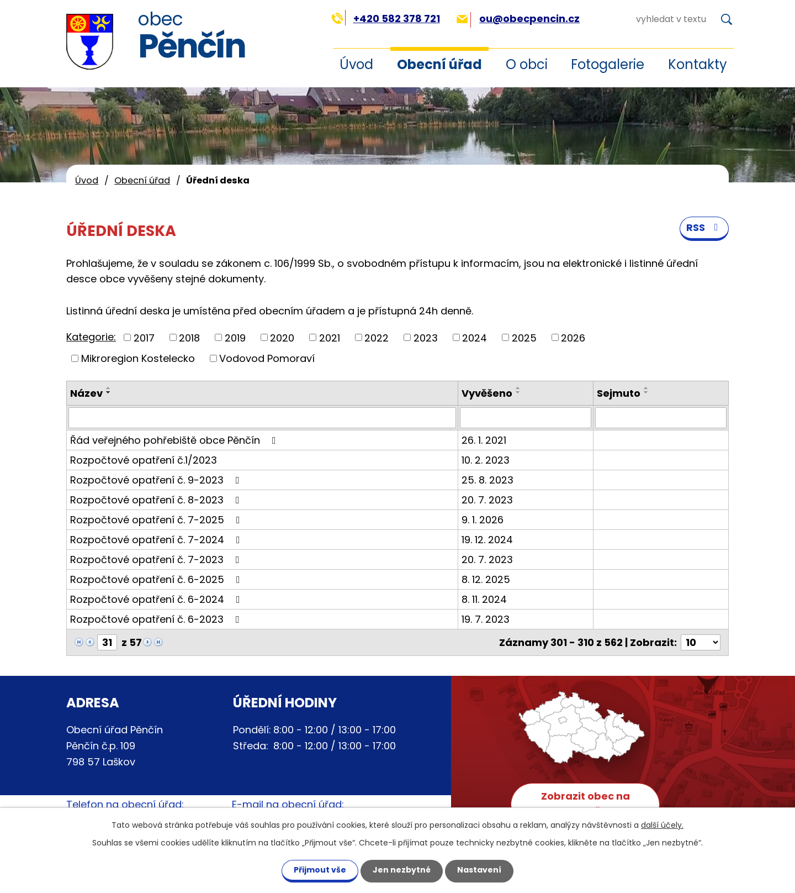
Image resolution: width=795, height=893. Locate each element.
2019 (235, 337)
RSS (704, 227)
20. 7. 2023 (487, 500)
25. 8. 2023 (487, 480)
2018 (189, 337)
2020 (282, 337)
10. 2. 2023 (486, 460)
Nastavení (479, 869)
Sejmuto (618, 393)
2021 (329, 337)
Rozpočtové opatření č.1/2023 (143, 460)
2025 (524, 337)
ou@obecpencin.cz (518, 18)
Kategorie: (91, 337)
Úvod (356, 64)
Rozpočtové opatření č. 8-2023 (157, 500)
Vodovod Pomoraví (267, 358)
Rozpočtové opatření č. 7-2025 (157, 520)
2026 (573, 337)
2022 (376, 337)
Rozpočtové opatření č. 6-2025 (157, 579)
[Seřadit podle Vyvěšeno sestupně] (518, 392)
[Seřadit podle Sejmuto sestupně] (646, 392)
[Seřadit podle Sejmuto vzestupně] (646, 388)
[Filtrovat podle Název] (262, 417)
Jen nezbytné (402, 869)
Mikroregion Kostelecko (138, 358)
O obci (527, 64)
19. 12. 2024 (487, 540)
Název (86, 393)
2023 (426, 337)
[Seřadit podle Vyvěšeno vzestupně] (518, 388)
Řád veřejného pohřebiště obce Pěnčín (175, 440)
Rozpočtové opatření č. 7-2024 (157, 540)
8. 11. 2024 (484, 599)
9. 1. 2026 (483, 520)
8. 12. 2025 (486, 579)
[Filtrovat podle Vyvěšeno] (525, 417)
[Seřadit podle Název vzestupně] (109, 388)
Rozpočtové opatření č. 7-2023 (157, 559)
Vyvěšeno (487, 393)
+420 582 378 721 (385, 18)
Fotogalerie (607, 64)
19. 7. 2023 (486, 619)
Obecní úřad (439, 64)
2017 (144, 337)
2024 (474, 337)
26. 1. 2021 (484, 440)
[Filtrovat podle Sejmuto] (661, 417)
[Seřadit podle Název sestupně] (109, 392)
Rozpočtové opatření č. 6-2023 (157, 619)
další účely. (662, 825)
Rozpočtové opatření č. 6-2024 (157, 599)
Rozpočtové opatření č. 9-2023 (157, 480)
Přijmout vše (320, 869)
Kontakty (697, 64)
